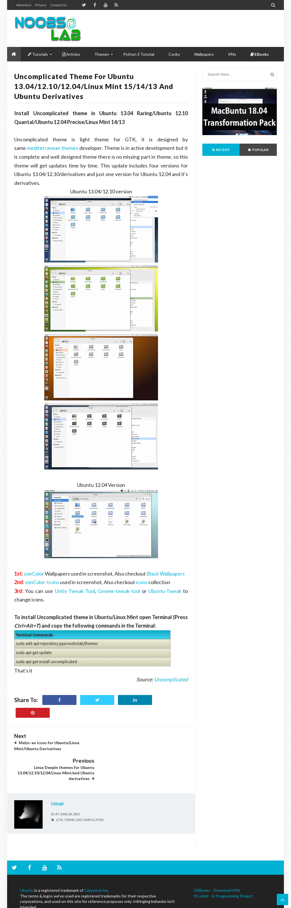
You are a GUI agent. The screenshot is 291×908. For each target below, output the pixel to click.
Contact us (58, 5)
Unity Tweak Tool (75, 591)
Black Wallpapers (166, 573)
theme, (69, 795)
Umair (57, 779)
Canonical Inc (96, 865)
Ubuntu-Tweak (164, 591)
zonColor (34, 573)
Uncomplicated (171, 679)
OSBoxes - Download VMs (217, 865)
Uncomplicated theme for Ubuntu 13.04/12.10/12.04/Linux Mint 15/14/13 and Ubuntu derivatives (93, 86)
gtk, (59, 795)
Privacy (40, 5)
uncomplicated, (90, 795)
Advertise (23, 5)
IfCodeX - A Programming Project (223, 871)
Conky (174, 54)
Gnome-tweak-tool (119, 591)
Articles (71, 54)
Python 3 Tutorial (138, 54)
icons (141, 582)
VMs (232, 54)
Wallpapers (204, 54)
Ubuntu (27, 865)
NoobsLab (21, 903)
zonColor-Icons (42, 582)
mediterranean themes (52, 148)
